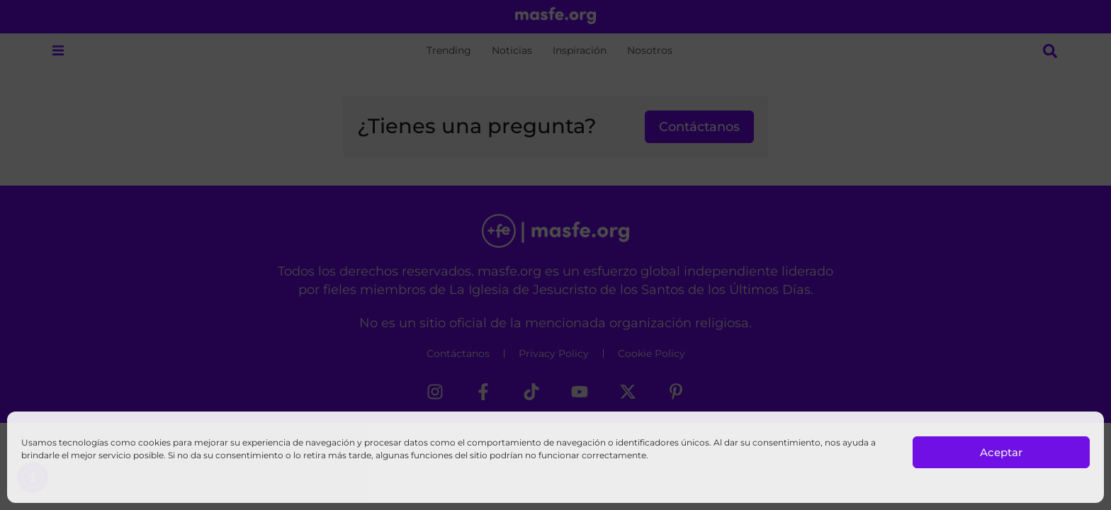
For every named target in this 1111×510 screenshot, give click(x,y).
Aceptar (1001, 452)
